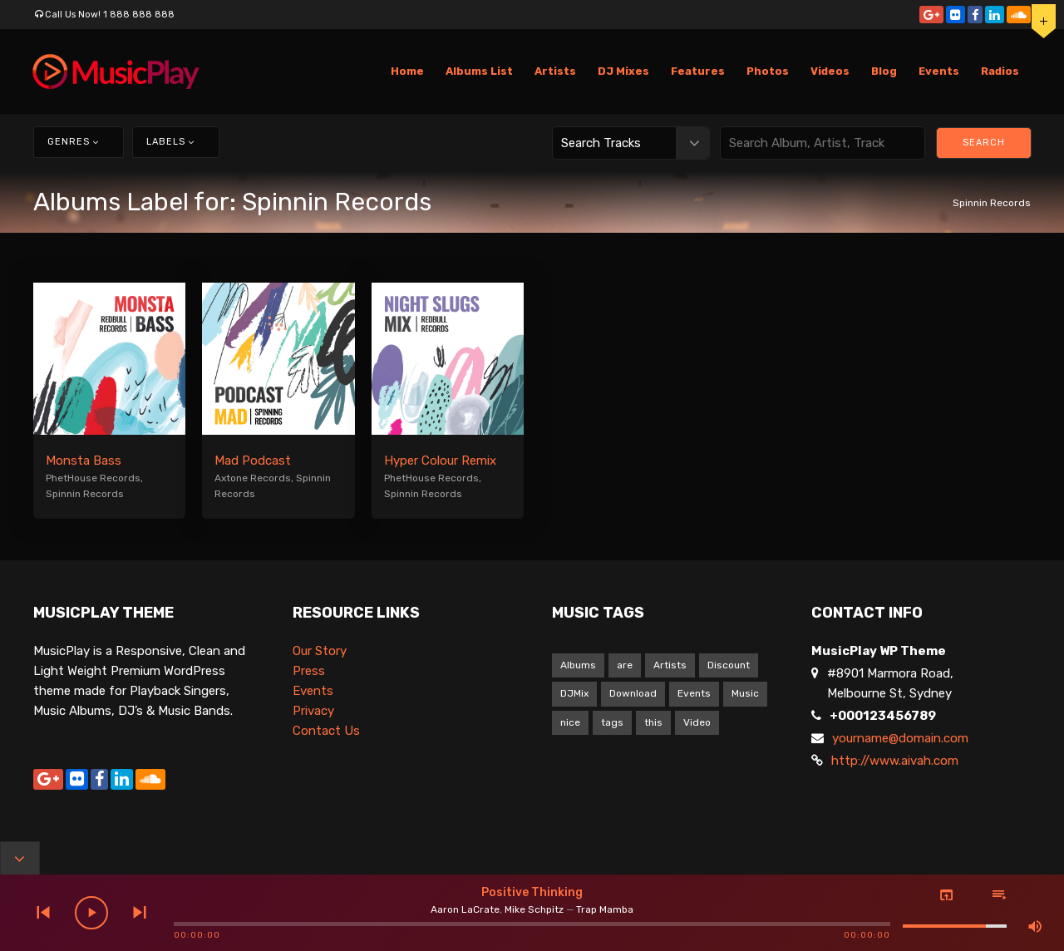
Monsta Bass (83, 460)
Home (407, 71)
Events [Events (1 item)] (694, 693)
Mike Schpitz (534, 909)
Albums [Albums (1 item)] (578, 665)
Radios (1000, 71)
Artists (555, 71)
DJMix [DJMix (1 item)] (574, 693)
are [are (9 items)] (625, 665)
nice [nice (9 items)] (570, 722)
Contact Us (326, 730)
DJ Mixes (623, 71)
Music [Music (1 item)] (745, 693)
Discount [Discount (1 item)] (728, 665)
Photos (767, 71)
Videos (830, 71)
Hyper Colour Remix (440, 460)
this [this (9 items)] (653, 722)
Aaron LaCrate (465, 909)
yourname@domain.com (900, 738)
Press (309, 670)
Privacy (313, 710)
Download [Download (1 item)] (633, 693)
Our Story (320, 650)
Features (698, 71)
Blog (884, 71)
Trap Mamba (604, 909)
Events (939, 71)
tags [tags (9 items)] (612, 722)
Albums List (479, 71)
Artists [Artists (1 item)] (670, 665)
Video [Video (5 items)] (697, 722)
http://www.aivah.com (894, 760)
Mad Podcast (252, 460)
